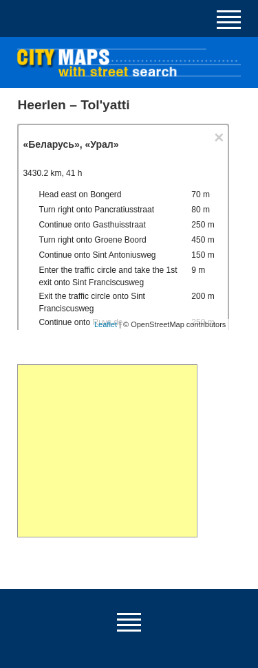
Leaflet (105, 324)
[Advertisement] (107, 451)
